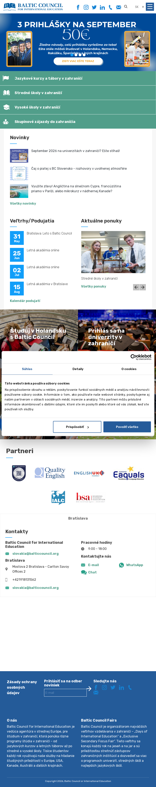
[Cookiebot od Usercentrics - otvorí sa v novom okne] (133, 357)
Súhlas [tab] (27, 369)
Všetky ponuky (93, 286)
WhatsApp (134, 565)
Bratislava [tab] (78, 518)
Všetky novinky (23, 203)
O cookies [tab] (128, 369)
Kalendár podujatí (25, 301)
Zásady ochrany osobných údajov (22, 687)
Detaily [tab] (78, 369)
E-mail (93, 565)
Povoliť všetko (127, 427)
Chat (92, 572)
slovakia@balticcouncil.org (35, 554)
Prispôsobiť (77, 427)
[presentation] (75, 711)
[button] (11, 42)
